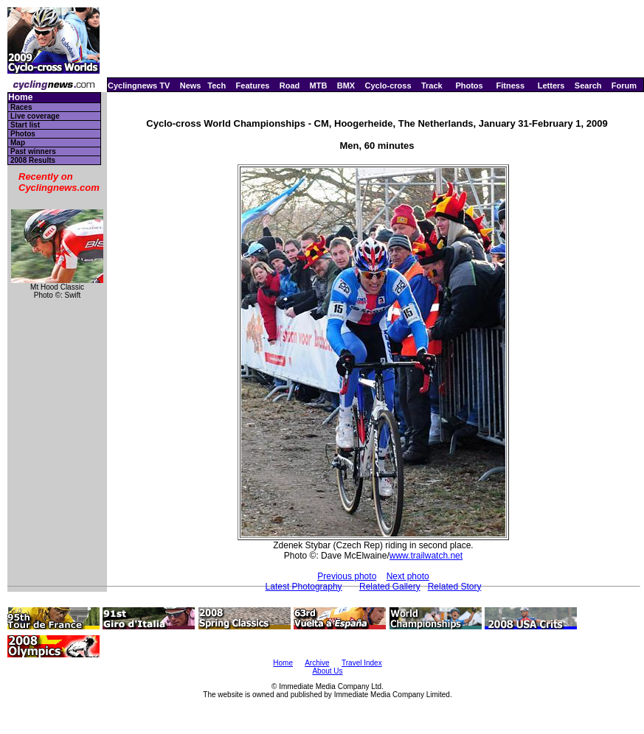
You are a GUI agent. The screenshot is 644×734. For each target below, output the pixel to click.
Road (290, 85)
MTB (319, 85)
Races (21, 107)
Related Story (455, 586)
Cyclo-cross (388, 85)
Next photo (408, 576)
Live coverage (35, 116)
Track (432, 85)
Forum (624, 85)
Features (253, 85)
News (190, 85)
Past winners (33, 151)
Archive (317, 663)
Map (17, 143)
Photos (468, 85)
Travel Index (362, 663)
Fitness (510, 85)
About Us (327, 671)
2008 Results (32, 160)
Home (20, 97)
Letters (551, 85)
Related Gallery (389, 586)
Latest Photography (304, 586)
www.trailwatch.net (426, 555)
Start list (25, 125)
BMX (346, 85)
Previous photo (346, 576)
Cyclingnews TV (139, 85)
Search (588, 85)
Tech (216, 85)
